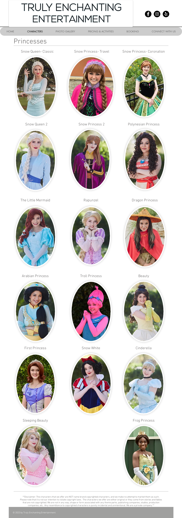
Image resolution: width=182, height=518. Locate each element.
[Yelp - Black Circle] (166, 14)
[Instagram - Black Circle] (157, 14)
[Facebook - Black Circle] (148, 14)
